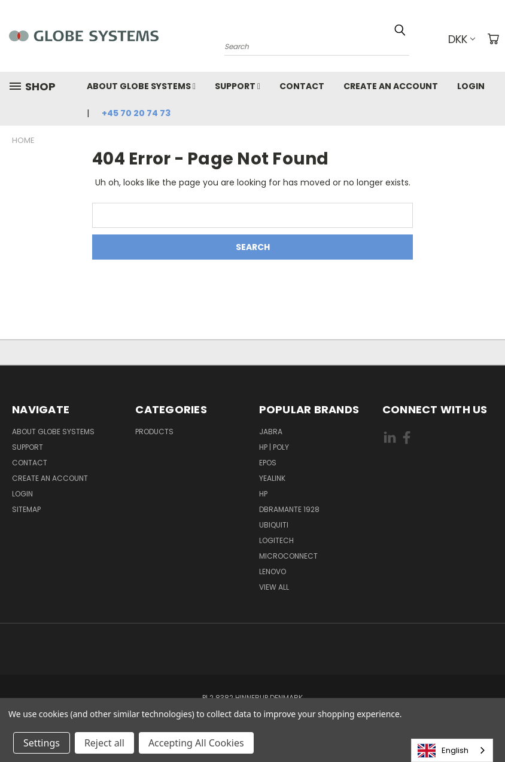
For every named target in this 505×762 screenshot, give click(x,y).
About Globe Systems (141, 86)
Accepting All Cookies (196, 742)
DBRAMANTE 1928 (289, 509)
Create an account (390, 86)
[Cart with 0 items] (493, 39)
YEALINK (272, 478)
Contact (301, 86)
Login (471, 86)
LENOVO (272, 571)
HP (263, 494)
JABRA (270, 431)
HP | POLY (274, 447)
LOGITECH (276, 540)
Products (154, 431)
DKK (461, 39)
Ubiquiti (273, 525)
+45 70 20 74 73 (136, 113)
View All (274, 587)
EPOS (267, 463)
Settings (41, 742)
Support (237, 86)
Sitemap (26, 509)
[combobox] (452, 750)
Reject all (104, 742)
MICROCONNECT (288, 556)
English (443, 750)
